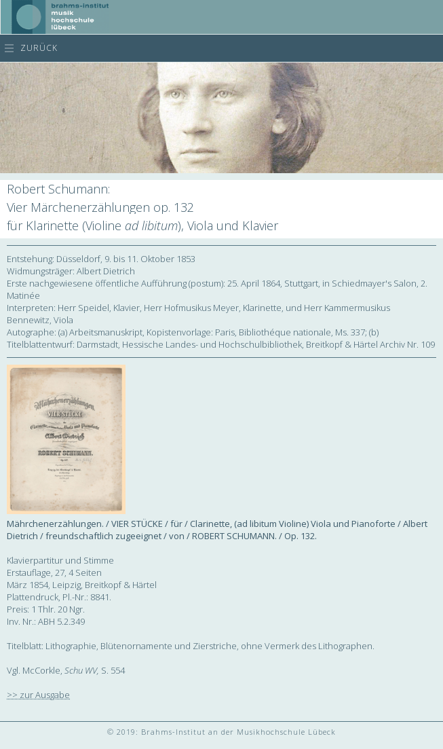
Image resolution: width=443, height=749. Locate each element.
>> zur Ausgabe (38, 695)
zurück (39, 48)
